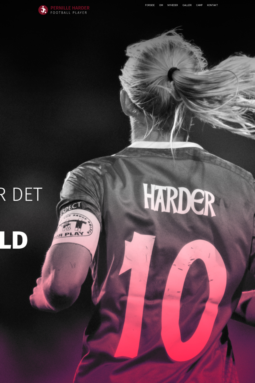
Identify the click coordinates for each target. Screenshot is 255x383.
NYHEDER (173, 5)
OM (161, 5)
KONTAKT (212, 5)
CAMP (199, 5)
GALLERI (187, 5)
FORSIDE (150, 5)
